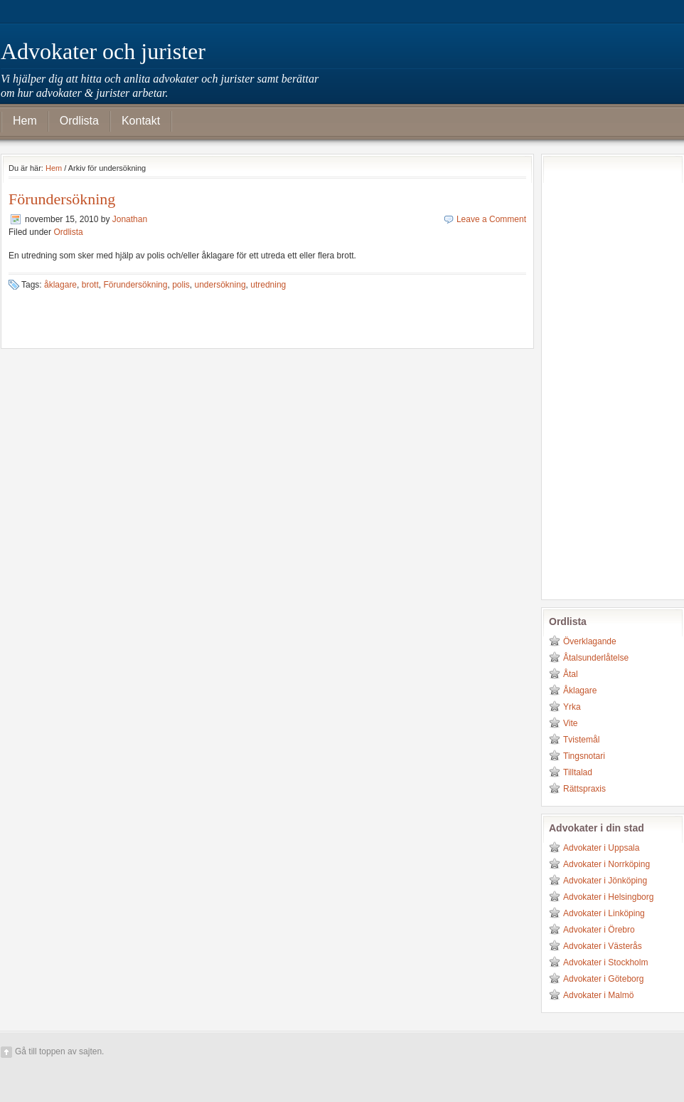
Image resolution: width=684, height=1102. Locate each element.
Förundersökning (62, 199)
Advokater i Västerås (602, 946)
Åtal (570, 674)
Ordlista (79, 121)
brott (90, 285)
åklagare (60, 285)
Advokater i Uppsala (601, 848)
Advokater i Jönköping (605, 881)
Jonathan (129, 219)
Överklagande (589, 641)
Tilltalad (577, 772)
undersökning (220, 285)
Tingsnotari (584, 756)
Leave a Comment (491, 219)
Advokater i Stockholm (605, 962)
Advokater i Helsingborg (608, 897)
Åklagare (580, 691)
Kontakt (141, 121)
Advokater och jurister (103, 51)
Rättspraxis (584, 789)
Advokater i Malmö (598, 995)
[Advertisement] (606, 375)
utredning (268, 285)
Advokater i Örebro (599, 930)
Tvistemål (581, 740)
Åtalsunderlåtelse (596, 658)
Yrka (572, 707)
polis (181, 285)
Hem (25, 121)
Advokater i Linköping (604, 913)
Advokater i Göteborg (603, 979)
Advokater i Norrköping (606, 864)
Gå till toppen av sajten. (59, 1051)
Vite (570, 723)
